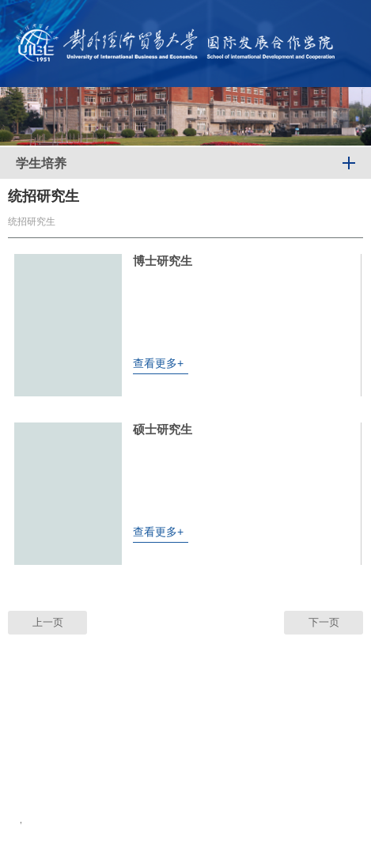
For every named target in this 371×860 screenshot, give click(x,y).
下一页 (324, 622)
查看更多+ (158, 363)
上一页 (47, 622)
